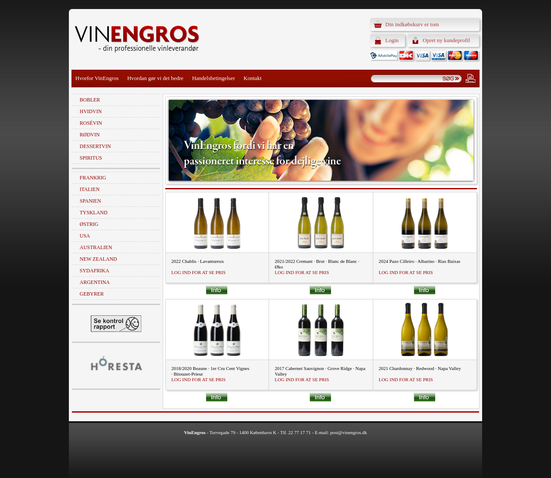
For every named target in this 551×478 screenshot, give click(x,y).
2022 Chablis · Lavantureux (197, 261)
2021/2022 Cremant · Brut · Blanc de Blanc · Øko (317, 264)
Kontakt (253, 78)
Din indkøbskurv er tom (412, 24)
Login (392, 40)
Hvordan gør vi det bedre (155, 78)
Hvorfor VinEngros (96, 78)
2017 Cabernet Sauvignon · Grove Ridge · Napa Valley (320, 371)
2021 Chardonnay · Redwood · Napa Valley (420, 368)
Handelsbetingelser (213, 78)
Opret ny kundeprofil (446, 40)
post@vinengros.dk (348, 432)
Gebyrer (92, 294)
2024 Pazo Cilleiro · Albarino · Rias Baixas (420, 261)
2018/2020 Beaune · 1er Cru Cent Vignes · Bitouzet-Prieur (210, 371)
